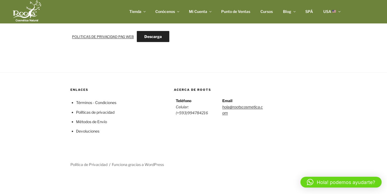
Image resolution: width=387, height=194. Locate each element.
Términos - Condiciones (96, 102)
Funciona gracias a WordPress (138, 164)
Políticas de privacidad (95, 112)
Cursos (266, 11)
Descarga (153, 36)
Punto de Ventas (235, 11)
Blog (289, 11)
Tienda (137, 11)
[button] (341, 182)
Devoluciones (87, 131)
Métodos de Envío (91, 121)
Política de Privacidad (89, 164)
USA (332, 11)
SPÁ (309, 11)
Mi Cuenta (200, 11)
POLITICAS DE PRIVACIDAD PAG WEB (103, 37)
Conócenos (167, 11)
